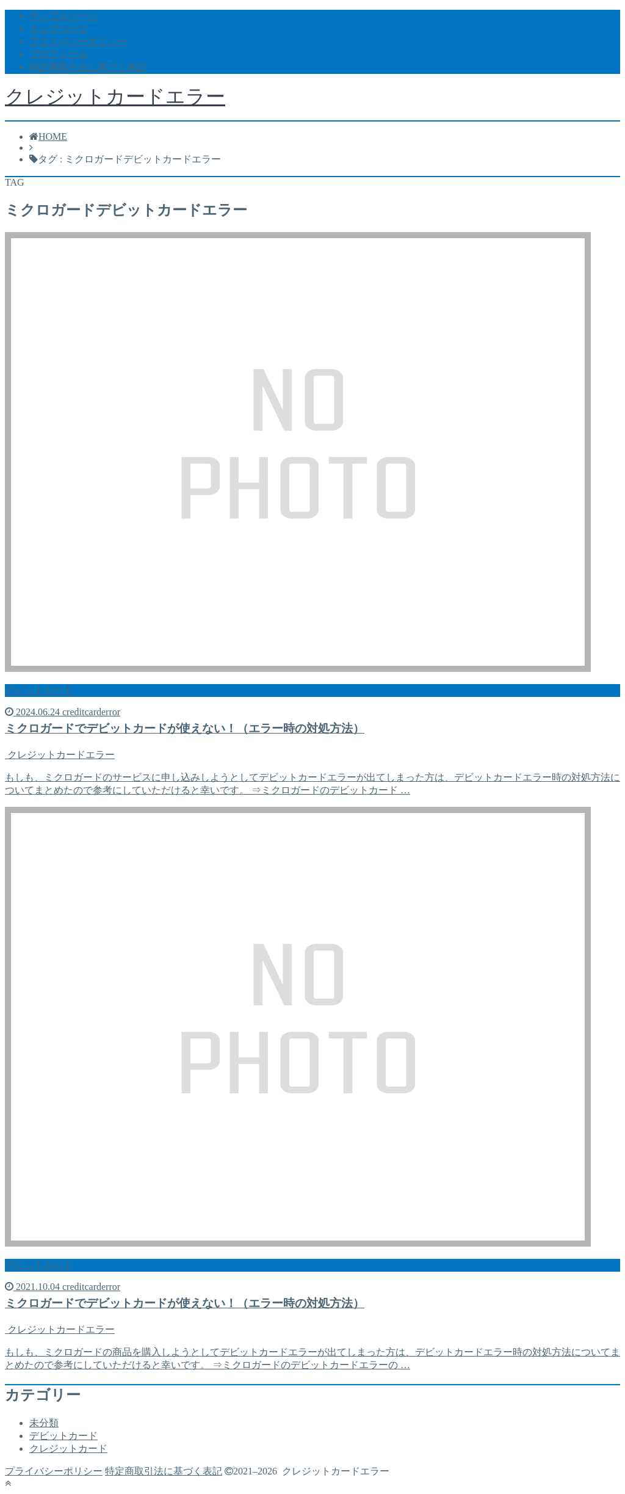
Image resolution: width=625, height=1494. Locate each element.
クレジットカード (68, 1448)
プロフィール (58, 54)
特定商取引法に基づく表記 (87, 67)
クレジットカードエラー (115, 96)
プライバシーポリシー (78, 41)
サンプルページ (63, 15)
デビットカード (63, 1435)
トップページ (58, 28)
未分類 (44, 1423)
